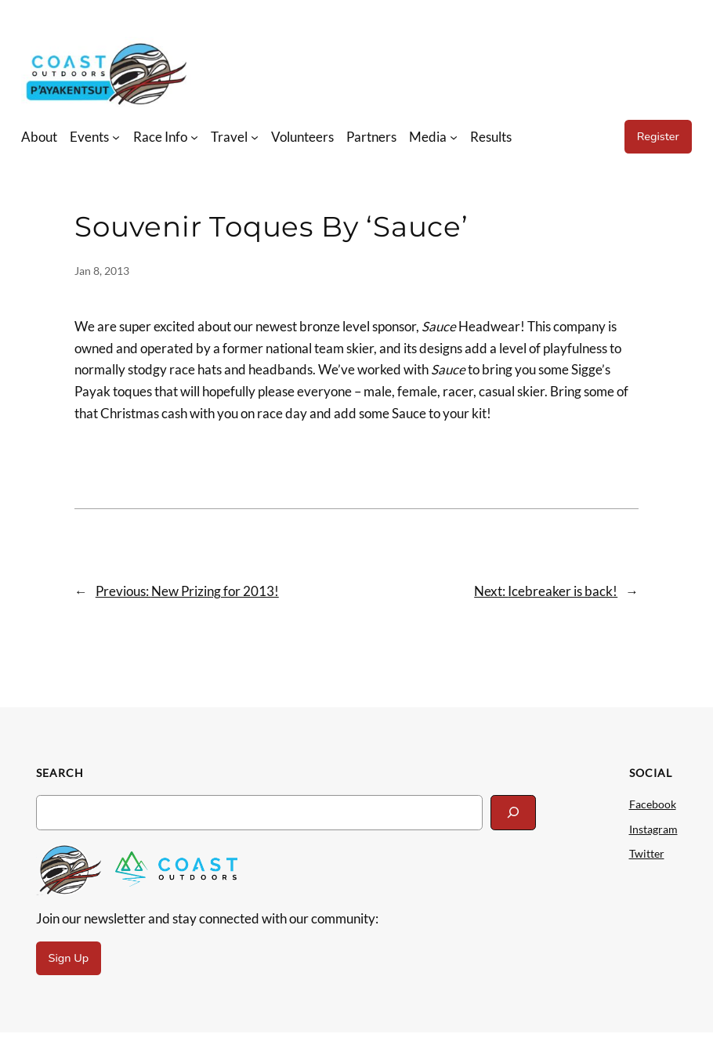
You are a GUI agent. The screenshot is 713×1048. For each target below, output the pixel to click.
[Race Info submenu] (194, 136)
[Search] (513, 812)
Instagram (653, 829)
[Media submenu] (454, 136)
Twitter (646, 853)
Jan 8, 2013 (101, 270)
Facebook (652, 804)
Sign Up (69, 958)
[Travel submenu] (255, 136)
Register (658, 136)
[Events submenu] (116, 136)
